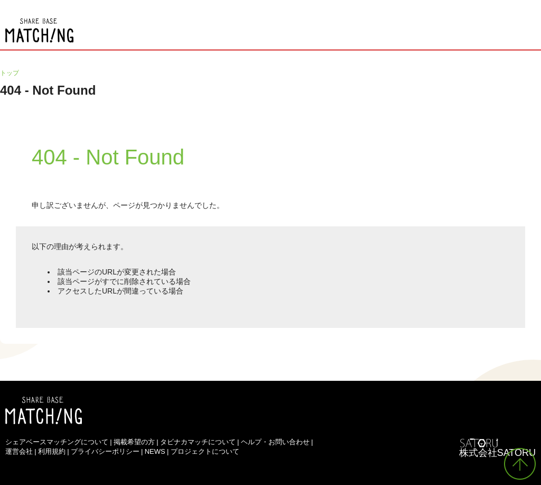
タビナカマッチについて (198, 442)
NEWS (155, 451)
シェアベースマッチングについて (56, 442)
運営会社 (19, 451)
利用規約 (52, 451)
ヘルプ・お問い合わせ (275, 442)
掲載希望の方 (134, 442)
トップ (9, 73)
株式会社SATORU (497, 452)
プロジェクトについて (205, 451)
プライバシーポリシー (105, 451)
